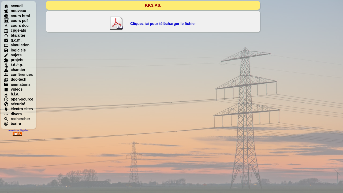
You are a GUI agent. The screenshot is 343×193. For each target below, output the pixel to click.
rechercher (17, 119)
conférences (18, 74)
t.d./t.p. (13, 65)
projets (13, 60)
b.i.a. (11, 94)
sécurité (14, 104)
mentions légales (18, 130)
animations (17, 84)
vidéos (13, 89)
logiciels (15, 50)
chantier (14, 70)
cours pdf (16, 20)
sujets (12, 55)
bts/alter (14, 35)
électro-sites (18, 109)
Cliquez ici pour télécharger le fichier (163, 23)
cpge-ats (15, 30)
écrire (12, 123)
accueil (13, 6)
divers (13, 114)
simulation (16, 45)
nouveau (15, 11)
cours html (17, 16)
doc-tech (15, 79)
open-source (18, 99)
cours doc (16, 25)
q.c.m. (12, 40)
